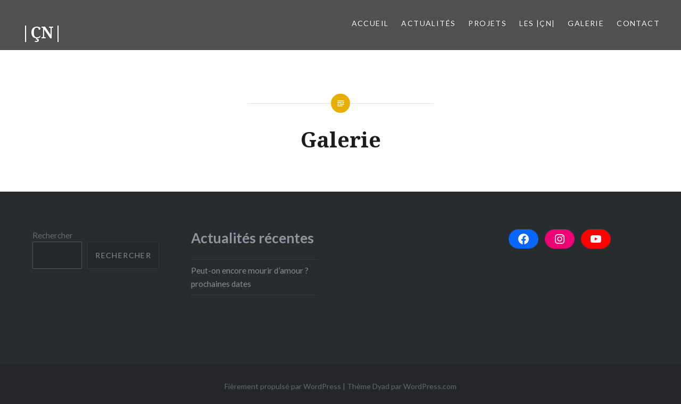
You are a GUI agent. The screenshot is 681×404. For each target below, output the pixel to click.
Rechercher (52, 235)
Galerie (586, 23)
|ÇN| (42, 32)
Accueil (370, 23)
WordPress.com (429, 386)
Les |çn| (537, 23)
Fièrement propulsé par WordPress (283, 386)
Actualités (428, 23)
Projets (487, 23)
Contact (638, 23)
